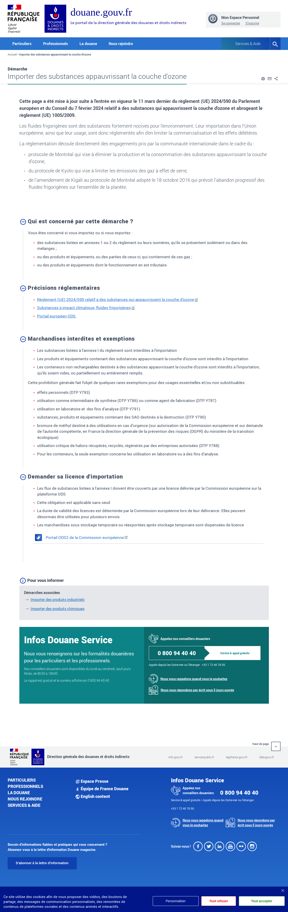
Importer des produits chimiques (57, 608)
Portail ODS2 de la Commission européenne (79, 537)
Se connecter (230, 23)
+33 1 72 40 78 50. (214, 665)
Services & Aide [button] (247, 43)
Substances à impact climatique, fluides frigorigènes (84, 307)
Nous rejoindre (121, 43)
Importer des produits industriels (57, 599)
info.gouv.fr (175, 757)
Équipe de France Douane (102, 788)
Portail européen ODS (56, 316)
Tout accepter (261, 901)
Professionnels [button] (55, 43)
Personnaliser (173, 901)
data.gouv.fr (266, 757)
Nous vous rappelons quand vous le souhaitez (193, 679)
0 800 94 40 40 (177, 653)
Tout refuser (217, 901)
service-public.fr (204, 757)
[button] (263, 78)
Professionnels (25, 786)
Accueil (12, 54)
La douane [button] (88, 43)
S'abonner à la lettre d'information (42, 863)
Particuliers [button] (21, 43)
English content (93, 796)
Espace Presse (92, 781)
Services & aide (24, 805)
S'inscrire (252, 23)
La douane (19, 792)
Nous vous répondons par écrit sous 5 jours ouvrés (197, 690)
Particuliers (22, 780)
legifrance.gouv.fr (236, 757)
